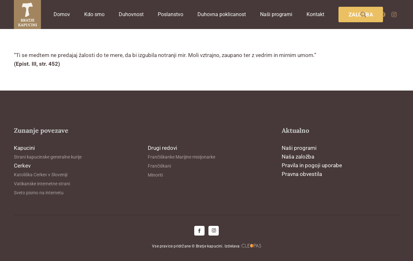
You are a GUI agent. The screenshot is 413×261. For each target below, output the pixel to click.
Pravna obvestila (302, 174)
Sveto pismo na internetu (39, 192)
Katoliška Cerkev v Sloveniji (40, 174)
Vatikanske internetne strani (42, 183)
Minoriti (155, 175)
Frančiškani (159, 166)
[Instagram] (393, 14)
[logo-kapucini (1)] (27, 14)
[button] (363, 14)
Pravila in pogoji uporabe (312, 165)
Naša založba (298, 156)
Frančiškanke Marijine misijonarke (181, 157)
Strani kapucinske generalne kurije (48, 157)
